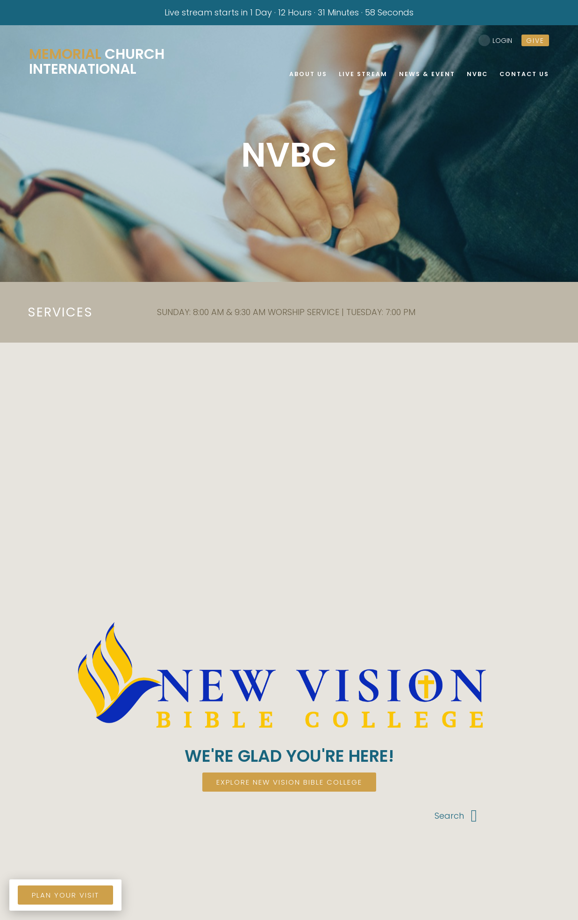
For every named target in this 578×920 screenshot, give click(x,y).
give (535, 40)
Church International (96, 61)
